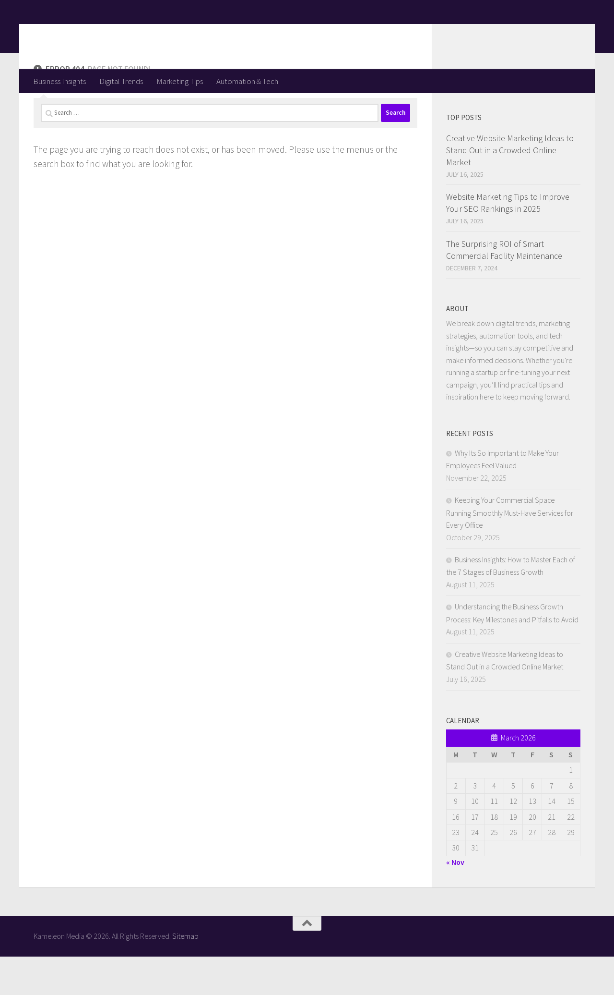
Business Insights (59, 81)
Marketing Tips (179, 81)
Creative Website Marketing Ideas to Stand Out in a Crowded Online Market (510, 188)
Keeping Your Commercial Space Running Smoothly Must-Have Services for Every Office (509, 551)
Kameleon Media (108, 34)
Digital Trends (121, 81)
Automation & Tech (247, 81)
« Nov (455, 900)
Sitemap (185, 974)
